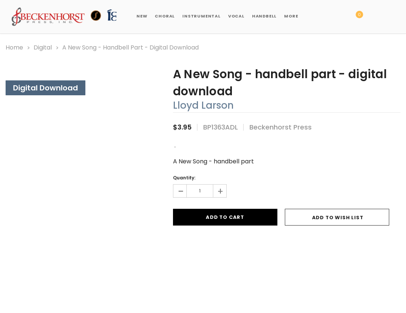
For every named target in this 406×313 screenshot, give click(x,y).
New (141, 16)
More (291, 16)
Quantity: (184, 178)
